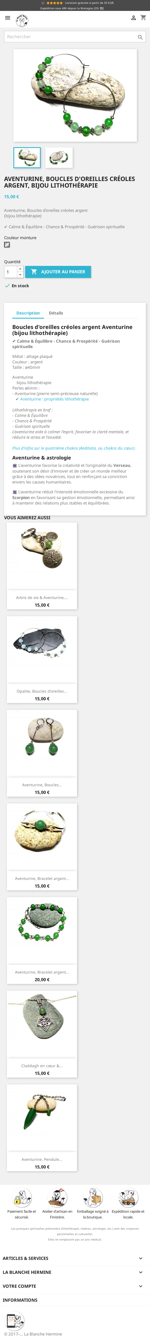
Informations (20, 1300)
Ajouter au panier (58, 271)
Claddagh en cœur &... (42, 1065)
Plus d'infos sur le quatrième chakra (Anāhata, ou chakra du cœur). (74, 448)
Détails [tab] (56, 313)
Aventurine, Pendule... (42, 1159)
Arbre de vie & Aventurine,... (42, 597)
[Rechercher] (75, 36)
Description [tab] (28, 313)
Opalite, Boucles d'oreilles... (42, 691)
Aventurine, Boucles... (42, 784)
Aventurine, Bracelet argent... (42, 878)
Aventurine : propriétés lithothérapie (54, 399)
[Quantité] (10, 272)
